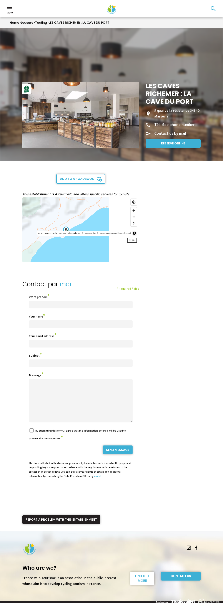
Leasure (27, 22)
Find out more (142, 586)
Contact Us (181, 584)
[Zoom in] (134, 210)
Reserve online (173, 143)
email (97, 484)
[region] (80, 229)
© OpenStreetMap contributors (110, 233)
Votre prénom (38, 297)
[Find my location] (134, 202)
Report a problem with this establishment (61, 527)
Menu (10, 9)
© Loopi (127, 233)
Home (14, 22)
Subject (34, 355)
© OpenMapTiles (89, 233)
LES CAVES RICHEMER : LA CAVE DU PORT (79, 22)
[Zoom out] (134, 217)
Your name (36, 316)
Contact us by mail (170, 133)
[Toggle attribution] (134, 233)
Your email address (41, 336)
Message (35, 375)
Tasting (41, 22)
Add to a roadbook (77, 179)
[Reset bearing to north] (134, 223)
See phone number (178, 125)
